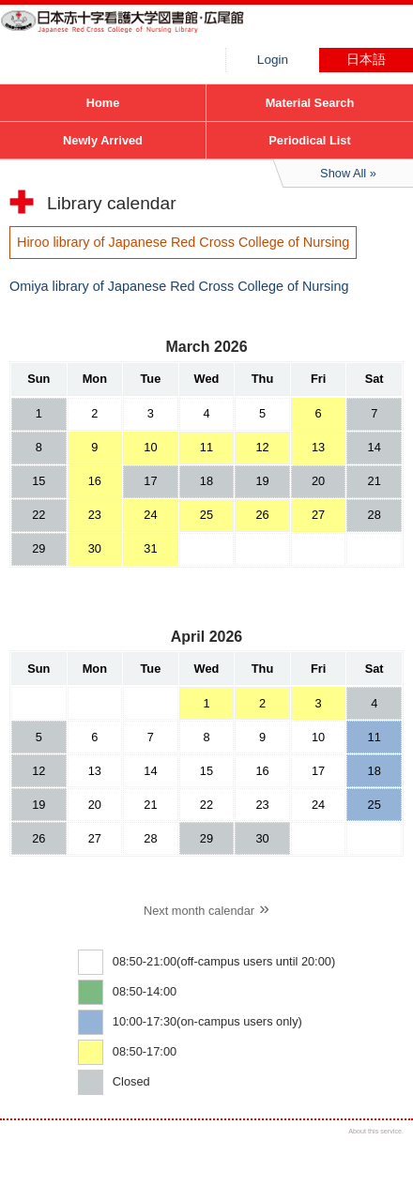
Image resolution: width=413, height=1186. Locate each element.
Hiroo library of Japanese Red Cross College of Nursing (141, 33)
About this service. (376, 1131)
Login (272, 60)
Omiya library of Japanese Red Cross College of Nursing (179, 286)
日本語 (366, 60)
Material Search (310, 103)
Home (103, 103)
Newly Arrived (103, 140)
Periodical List (309, 140)
